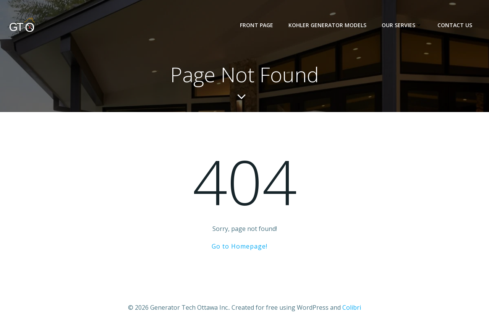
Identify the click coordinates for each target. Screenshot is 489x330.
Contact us (454, 25)
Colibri (351, 307)
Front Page (256, 25)
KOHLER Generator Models (327, 25)
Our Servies (402, 25)
